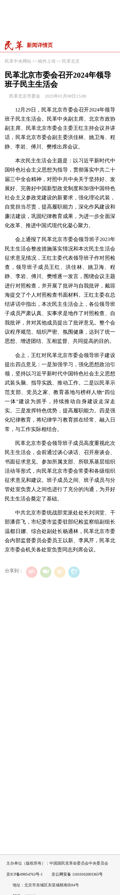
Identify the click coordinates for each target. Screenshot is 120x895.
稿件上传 (47, 61)
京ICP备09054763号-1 (24, 874)
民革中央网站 (18, 61)
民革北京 (71, 61)
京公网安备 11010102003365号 (75, 874)
